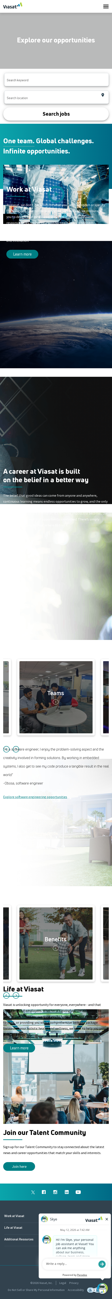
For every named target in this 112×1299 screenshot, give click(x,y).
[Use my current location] (102, 95)
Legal (62, 1283)
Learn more (22, 254)
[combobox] (56, 79)
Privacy (74, 1283)
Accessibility (76, 1290)
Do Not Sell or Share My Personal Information (36, 1290)
